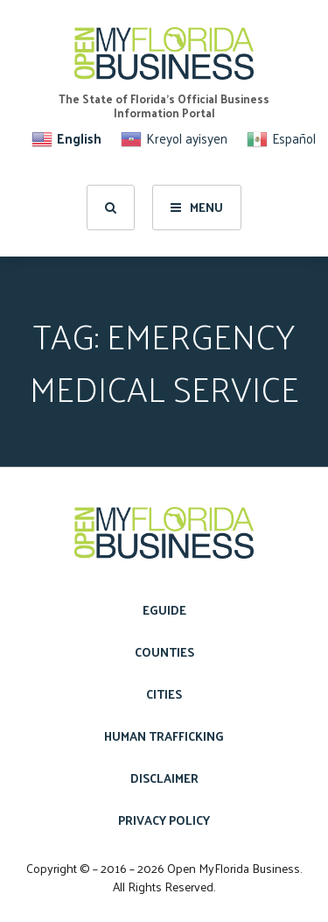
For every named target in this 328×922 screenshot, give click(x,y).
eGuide (164, 610)
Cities (164, 694)
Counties (164, 652)
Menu (197, 207)
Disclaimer (164, 778)
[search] (111, 207)
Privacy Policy (164, 820)
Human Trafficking (164, 736)
